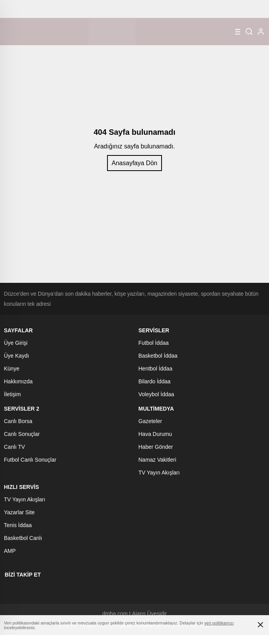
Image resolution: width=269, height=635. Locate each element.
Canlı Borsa (18, 421)
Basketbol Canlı (23, 538)
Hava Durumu (155, 434)
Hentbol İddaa (155, 368)
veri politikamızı (219, 623)
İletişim (12, 394)
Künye (11, 368)
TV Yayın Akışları (159, 472)
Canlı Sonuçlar (22, 434)
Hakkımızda (18, 381)
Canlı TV (14, 447)
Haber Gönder (156, 447)
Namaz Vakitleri (157, 460)
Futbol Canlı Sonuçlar (30, 460)
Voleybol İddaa (156, 394)
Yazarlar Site (19, 512)
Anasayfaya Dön (134, 163)
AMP (10, 551)
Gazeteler (150, 421)
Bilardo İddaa (155, 381)
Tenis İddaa (18, 525)
